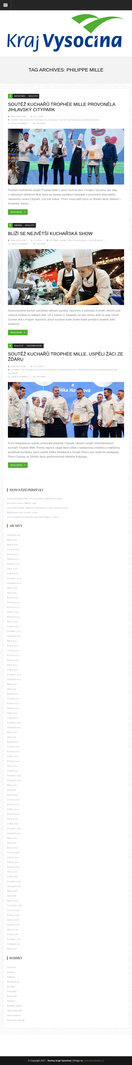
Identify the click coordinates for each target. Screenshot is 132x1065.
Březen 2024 (13, 616)
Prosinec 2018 (14, 881)
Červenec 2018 (14, 905)
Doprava (11, 967)
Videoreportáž (34, 346)
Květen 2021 (13, 751)
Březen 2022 (13, 708)
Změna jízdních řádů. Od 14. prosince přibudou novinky (34, 498)
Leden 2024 (12, 626)
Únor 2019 (12, 871)
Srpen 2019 (12, 847)
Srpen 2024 (12, 597)
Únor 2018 (12, 929)
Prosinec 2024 (14, 578)
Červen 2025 (13, 549)
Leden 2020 (13, 823)
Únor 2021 (12, 765)
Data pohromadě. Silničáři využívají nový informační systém (37, 507)
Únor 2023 (12, 664)
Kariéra (18, 225)
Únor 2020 (12, 818)
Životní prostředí (15, 1020)
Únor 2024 (12, 621)
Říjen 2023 (12, 640)
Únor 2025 (12, 568)
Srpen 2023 (12, 645)
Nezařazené (13, 981)
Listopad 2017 (13, 943)
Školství (33, 96)
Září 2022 (11, 688)
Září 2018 (11, 895)
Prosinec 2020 (14, 775)
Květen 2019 (13, 857)
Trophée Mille (95, 240)
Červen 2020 (13, 799)
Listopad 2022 (14, 679)
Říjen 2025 (12, 539)
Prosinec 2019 (14, 828)
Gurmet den (65, 240)
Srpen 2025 (12, 544)
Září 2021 (11, 736)
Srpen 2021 (12, 741)
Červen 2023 (13, 650)
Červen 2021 (13, 746)
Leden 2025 (12, 573)
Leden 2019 (12, 876)
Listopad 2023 (14, 635)
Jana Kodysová (18, 116)
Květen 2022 (13, 703)
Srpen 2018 (12, 900)
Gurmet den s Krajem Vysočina (26, 120)
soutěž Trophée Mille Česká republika (78, 120)
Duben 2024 (13, 611)
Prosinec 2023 (14, 631)
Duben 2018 (13, 919)
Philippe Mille (50, 120)
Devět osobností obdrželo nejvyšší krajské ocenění (33, 516)
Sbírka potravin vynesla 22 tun (22, 512)
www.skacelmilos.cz (94, 1060)
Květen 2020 (13, 804)
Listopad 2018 (14, 886)
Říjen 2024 (12, 587)
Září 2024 (11, 592)
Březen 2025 (13, 563)
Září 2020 (11, 789)
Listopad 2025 (14, 534)
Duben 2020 (13, 809)
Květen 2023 (13, 655)
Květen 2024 (13, 607)
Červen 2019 (13, 852)
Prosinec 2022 (14, 674)
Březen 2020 (13, 813)
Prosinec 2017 (14, 939)
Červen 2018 (13, 910)
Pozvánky (12, 991)
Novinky (11, 986)
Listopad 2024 (14, 582)
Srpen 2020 (12, 794)
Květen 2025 (13, 554)
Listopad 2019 (14, 833)
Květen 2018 (13, 914)
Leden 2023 (12, 669)
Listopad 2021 (13, 727)
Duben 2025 (13, 558)
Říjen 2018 (12, 890)
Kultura (11, 976)
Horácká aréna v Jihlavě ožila (21, 503)
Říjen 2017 (12, 948)
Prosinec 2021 (14, 722)
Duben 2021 (12, 756)
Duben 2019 (13, 862)
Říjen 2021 (12, 732)
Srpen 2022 (12, 693)
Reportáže (19, 96)
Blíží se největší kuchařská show (50, 233)
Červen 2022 (13, 698)
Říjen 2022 (12, 684)
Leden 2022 (12, 717)
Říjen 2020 (12, 785)
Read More (16, 212)
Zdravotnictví (14, 1015)
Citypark (54, 240)
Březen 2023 (13, 659)
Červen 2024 (13, 602)
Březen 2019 (13, 866)
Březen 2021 (13, 760)
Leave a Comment (19, 123)
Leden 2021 (12, 770)
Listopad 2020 (14, 780)
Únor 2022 (12, 712)
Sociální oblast (14, 1005)
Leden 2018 (12, 934)
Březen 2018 (13, 924)
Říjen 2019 (12, 837)
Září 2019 (11, 842)
